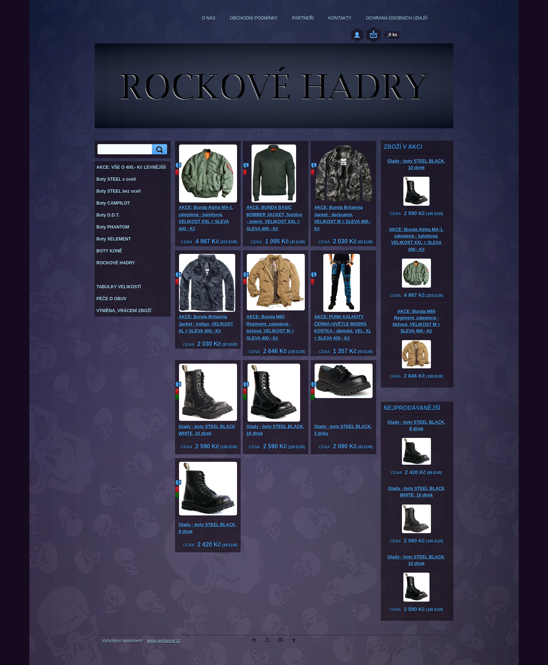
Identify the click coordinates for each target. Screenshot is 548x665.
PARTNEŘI (303, 18)
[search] (158, 149)
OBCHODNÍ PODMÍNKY (254, 18)
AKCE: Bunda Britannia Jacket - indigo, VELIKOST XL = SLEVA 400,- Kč (206, 324)
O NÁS (208, 18)
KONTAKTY (340, 18)
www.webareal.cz (164, 640)
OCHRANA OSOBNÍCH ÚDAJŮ (397, 18)
